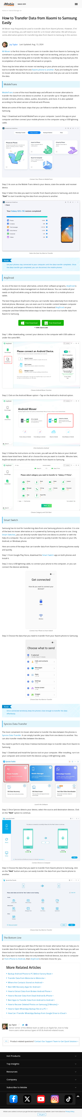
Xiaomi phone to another (43, 69)
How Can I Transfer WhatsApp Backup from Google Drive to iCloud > (37, 1013)
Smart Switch (48, 555)
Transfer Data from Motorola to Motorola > (26, 978)
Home (4, 10)
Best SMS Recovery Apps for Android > (24, 987)
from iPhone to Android (14, 959)
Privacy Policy (70, 1111)
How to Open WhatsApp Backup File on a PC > (28, 1009)
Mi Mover (6, 51)
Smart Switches (8, 534)
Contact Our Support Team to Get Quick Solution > (56, 1041)
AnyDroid (70, 286)
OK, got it (42, 1114)
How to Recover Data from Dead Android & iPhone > (31, 995)
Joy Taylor (13, 44)
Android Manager (14, 10)
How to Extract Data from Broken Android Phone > (30, 991)
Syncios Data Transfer (11, 735)
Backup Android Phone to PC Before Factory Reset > (30, 973)
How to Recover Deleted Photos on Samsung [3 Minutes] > (33, 1004)
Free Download (31, 323)
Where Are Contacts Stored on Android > (25, 982)
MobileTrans (7, 92)
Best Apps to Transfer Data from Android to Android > (31, 1000)
